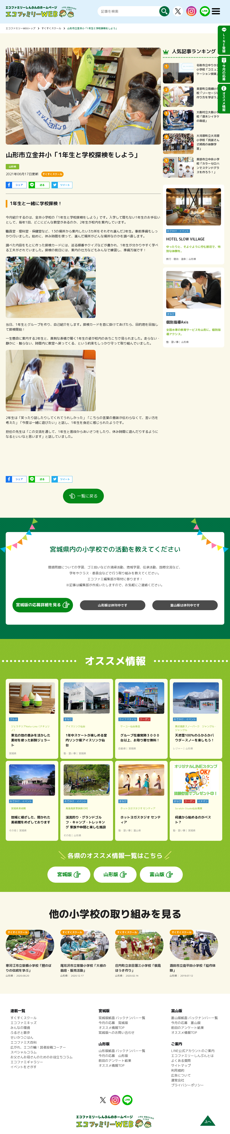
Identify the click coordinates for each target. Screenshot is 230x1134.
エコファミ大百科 (23, 1042)
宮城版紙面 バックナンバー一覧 (122, 1018)
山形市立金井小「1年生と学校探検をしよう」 (92, 28)
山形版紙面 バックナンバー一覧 (122, 1051)
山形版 (110, 874)
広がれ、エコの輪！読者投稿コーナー (38, 1047)
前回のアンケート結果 (115, 1060)
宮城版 (64, 874)
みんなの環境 (20, 1027)
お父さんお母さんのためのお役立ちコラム (41, 1057)
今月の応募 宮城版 (113, 1023)
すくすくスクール (51, 28)
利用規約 (177, 1070)
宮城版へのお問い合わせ (117, 1032)
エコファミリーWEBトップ (20, 28)
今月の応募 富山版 (186, 1023)
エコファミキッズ (23, 1023)
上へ (207, 1121)
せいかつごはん (21, 1037)
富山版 (157, 874)
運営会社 (177, 1080)
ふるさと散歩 (20, 1032)
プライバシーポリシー (187, 1085)
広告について (181, 1075)
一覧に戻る (87, 496)
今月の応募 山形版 (113, 1055)
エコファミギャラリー (26, 1062)
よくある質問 (181, 1060)
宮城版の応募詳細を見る (38, 604)
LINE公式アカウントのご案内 (192, 1051)
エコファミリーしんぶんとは (192, 1055)
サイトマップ (181, 1065)
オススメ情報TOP (112, 1027)
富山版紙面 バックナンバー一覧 (194, 1018)
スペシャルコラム (23, 1052)
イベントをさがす (23, 1067)
